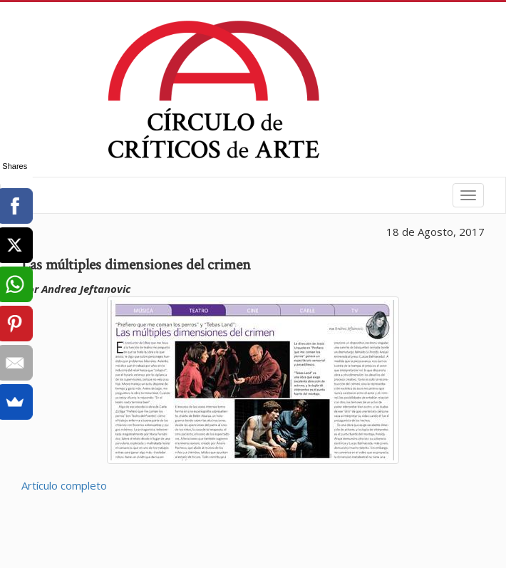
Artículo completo (64, 485)
